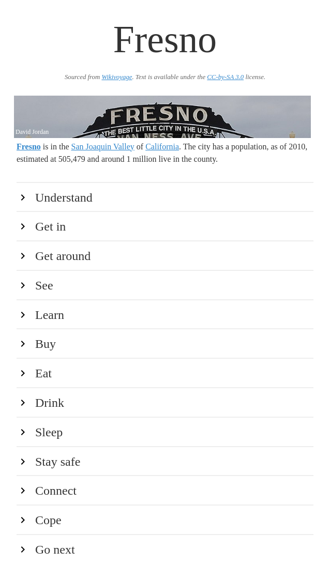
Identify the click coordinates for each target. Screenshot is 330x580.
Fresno (29, 146)
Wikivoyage (116, 77)
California (162, 146)
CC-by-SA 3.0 (225, 77)
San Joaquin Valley (102, 146)
